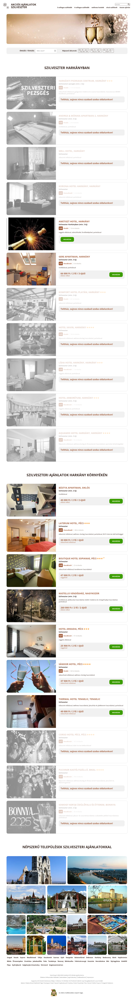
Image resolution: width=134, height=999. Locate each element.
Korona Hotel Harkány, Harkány (79, 186)
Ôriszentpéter (18, 961)
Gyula (56, 983)
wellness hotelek (98, 7)
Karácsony (47, 981)
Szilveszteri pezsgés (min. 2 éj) (71, 84)
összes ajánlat (125, 7)
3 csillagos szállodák (64, 7)
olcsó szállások (111, 7)
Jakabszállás (37, 961)
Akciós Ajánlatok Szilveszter (23, 6)
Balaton (23, 983)
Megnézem (67, 239)
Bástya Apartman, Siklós (75, 487)
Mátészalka (69, 961)
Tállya (40, 957)
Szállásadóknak (81, 977)
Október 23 (67, 981)
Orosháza (27, 961)
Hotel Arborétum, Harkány (79, 397)
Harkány (98, 957)
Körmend (44, 965)
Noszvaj (60, 961)
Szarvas (56, 957)
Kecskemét (48, 957)
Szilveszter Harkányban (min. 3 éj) (73, 224)
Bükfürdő (37, 983)
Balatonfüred (79, 957)
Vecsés (16, 957)
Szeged (9, 957)
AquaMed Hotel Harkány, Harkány (84, 433)
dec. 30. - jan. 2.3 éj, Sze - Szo (84, 50)
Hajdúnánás (122, 957)
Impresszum (90, 977)
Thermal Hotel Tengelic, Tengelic (79, 699)
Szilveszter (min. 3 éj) (68, 260)
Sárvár (89, 983)
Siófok (94, 983)
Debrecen (89, 957)
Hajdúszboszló (63, 983)
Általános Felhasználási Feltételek (49, 977)
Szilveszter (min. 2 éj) (68, 295)
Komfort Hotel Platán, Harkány (82, 292)
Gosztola (91, 961)
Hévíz (75, 983)
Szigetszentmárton (56, 965)
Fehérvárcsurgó (80, 961)
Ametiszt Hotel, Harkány (74, 221)
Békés (9, 961)
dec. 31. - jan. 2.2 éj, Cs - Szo (96, 50)
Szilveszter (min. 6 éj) (68, 119)
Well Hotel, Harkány (72, 150)
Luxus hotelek (99, 981)
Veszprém (69, 957)
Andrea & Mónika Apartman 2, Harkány (85, 115)
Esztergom (47, 983)
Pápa (9, 965)
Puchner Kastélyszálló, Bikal (81, 769)
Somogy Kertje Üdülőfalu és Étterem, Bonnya (87, 804)
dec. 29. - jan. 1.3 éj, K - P (108, 50)
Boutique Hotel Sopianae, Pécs (82, 558)
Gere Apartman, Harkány (75, 256)
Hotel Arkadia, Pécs (74, 628)
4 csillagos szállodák (81, 7)
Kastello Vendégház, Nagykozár (79, 593)
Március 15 (60, 981)
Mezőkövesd (31, 957)
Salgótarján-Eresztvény (31, 965)
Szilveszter (63, 154)
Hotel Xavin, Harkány (76, 327)
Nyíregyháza (115, 961)
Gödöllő (124, 961)
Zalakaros (110, 983)
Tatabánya (52, 961)
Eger (42, 983)
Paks (45, 961)
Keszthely (80, 983)
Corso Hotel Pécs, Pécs (77, 734)
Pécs (85, 983)
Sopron (22, 957)
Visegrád (104, 983)
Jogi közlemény (72, 977)
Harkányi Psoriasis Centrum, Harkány (86, 80)
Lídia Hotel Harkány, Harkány (81, 362)
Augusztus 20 (35, 981)
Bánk (114, 957)
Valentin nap (80, 981)
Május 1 (53, 981)
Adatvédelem (63, 977)
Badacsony (107, 957)
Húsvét (42, 981)
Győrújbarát (16, 965)
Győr (62, 957)
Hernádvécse (100, 961)
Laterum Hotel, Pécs (74, 523)
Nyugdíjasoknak (89, 981)
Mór (107, 961)
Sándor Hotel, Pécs (75, 664)
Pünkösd (73, 981)
